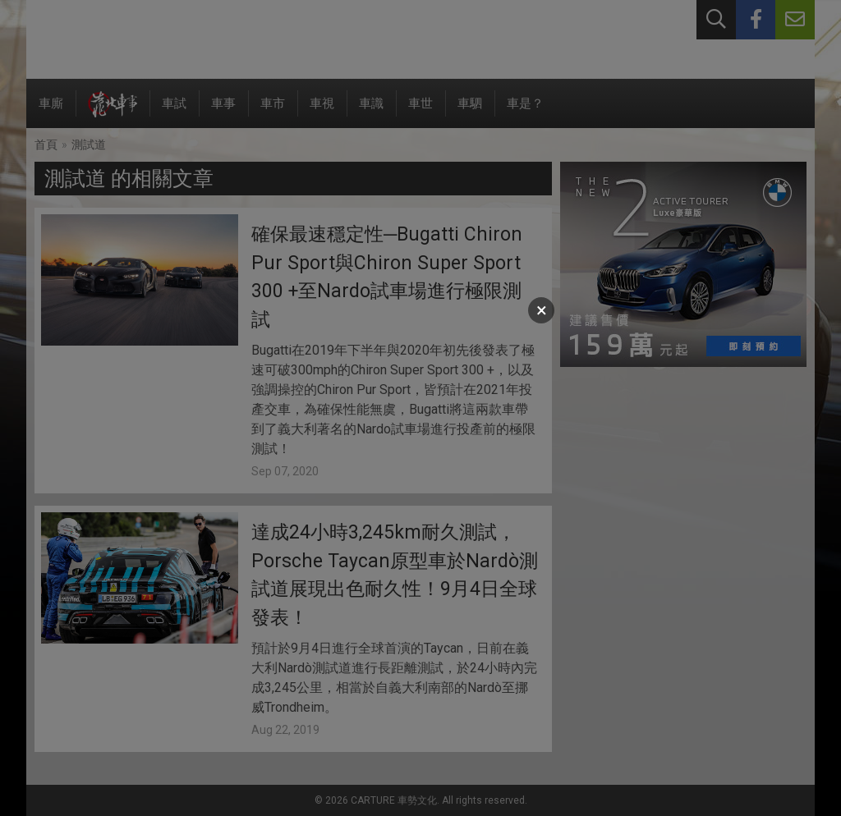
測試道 (88, 144)
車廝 (51, 112)
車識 (371, 112)
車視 (322, 112)
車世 (420, 112)
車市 (272, 112)
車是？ (525, 112)
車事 (223, 112)
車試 (174, 112)
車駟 (469, 112)
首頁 (45, 144)
